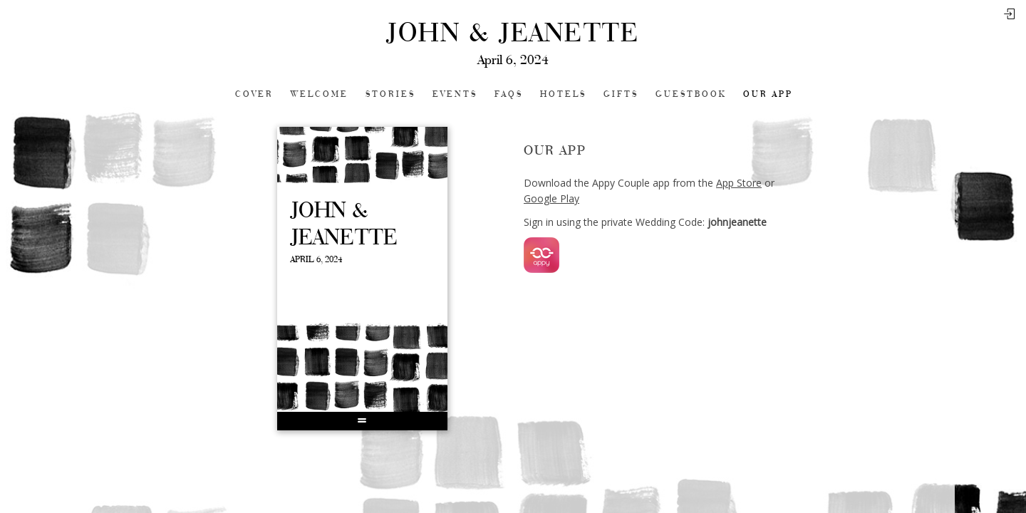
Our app (768, 94)
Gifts (620, 94)
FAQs (508, 94)
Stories (390, 94)
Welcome (319, 94)
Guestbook (691, 94)
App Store (739, 183)
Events (454, 94)
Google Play (551, 198)
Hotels (563, 94)
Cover (254, 94)
